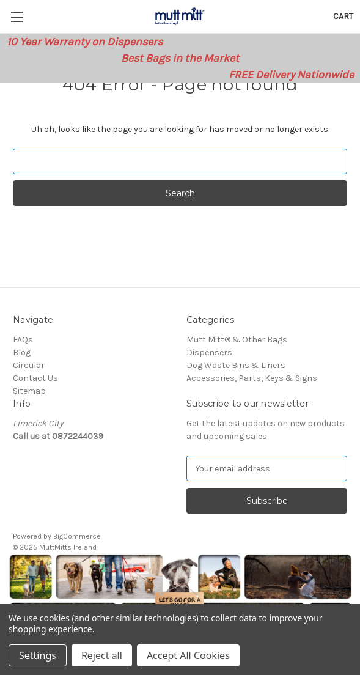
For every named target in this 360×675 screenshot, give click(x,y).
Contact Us (35, 378)
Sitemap (29, 391)
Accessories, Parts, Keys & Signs (251, 378)
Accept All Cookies (188, 655)
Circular (29, 365)
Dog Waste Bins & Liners (235, 365)
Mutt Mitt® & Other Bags (236, 339)
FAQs (23, 339)
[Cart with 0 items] (343, 16)
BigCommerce (77, 536)
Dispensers (209, 352)
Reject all (101, 655)
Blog (22, 352)
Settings (37, 655)
